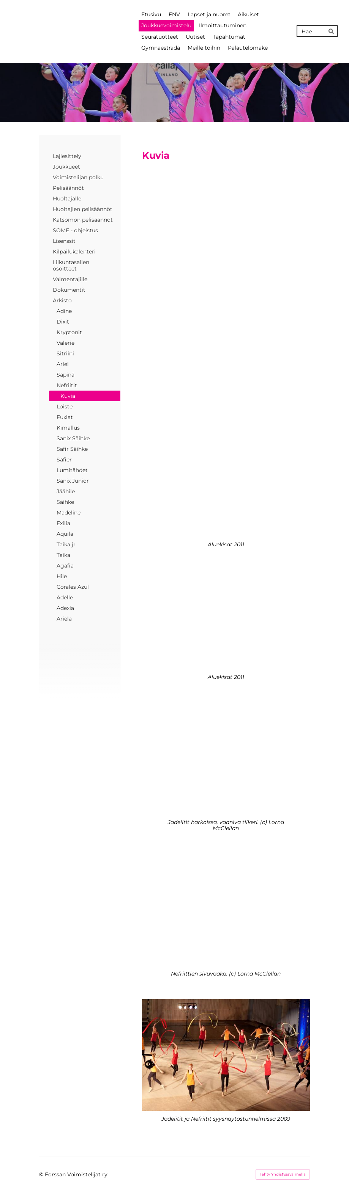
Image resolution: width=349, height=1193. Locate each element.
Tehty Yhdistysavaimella (283, 1174)
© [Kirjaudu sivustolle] (42, 1174)
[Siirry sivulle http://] (226, 222)
